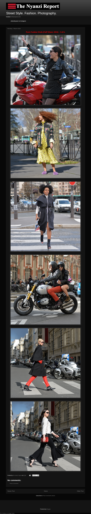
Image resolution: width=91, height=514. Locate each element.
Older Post (80, 491)
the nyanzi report (17, 475)
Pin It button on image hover (7, 513)
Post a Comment (14, 483)
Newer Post (11, 491)
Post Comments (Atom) (49, 495)
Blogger (48, 509)
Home (46, 491)
